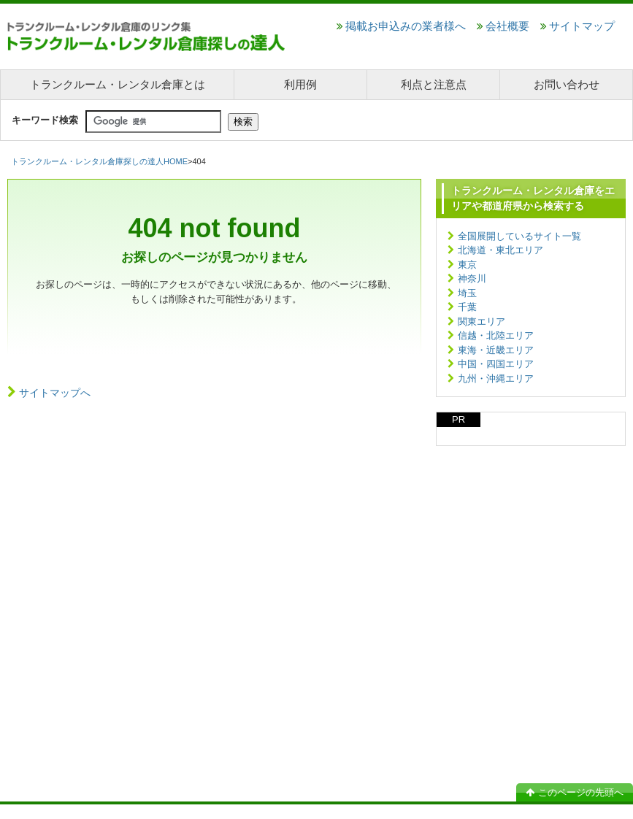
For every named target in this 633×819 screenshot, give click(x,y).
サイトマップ (577, 26)
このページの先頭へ (575, 792)
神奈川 (472, 278)
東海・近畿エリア (496, 350)
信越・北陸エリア (496, 335)
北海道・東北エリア (500, 250)
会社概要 (503, 26)
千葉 (467, 306)
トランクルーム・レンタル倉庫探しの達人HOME (99, 161)
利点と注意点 (434, 84)
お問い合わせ (566, 84)
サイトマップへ (55, 393)
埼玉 (467, 293)
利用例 (300, 84)
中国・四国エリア (496, 363)
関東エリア (481, 321)
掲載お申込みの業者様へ (401, 26)
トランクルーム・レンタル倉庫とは (117, 84)
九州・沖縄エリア (496, 378)
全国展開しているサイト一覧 (519, 236)
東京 (467, 264)
